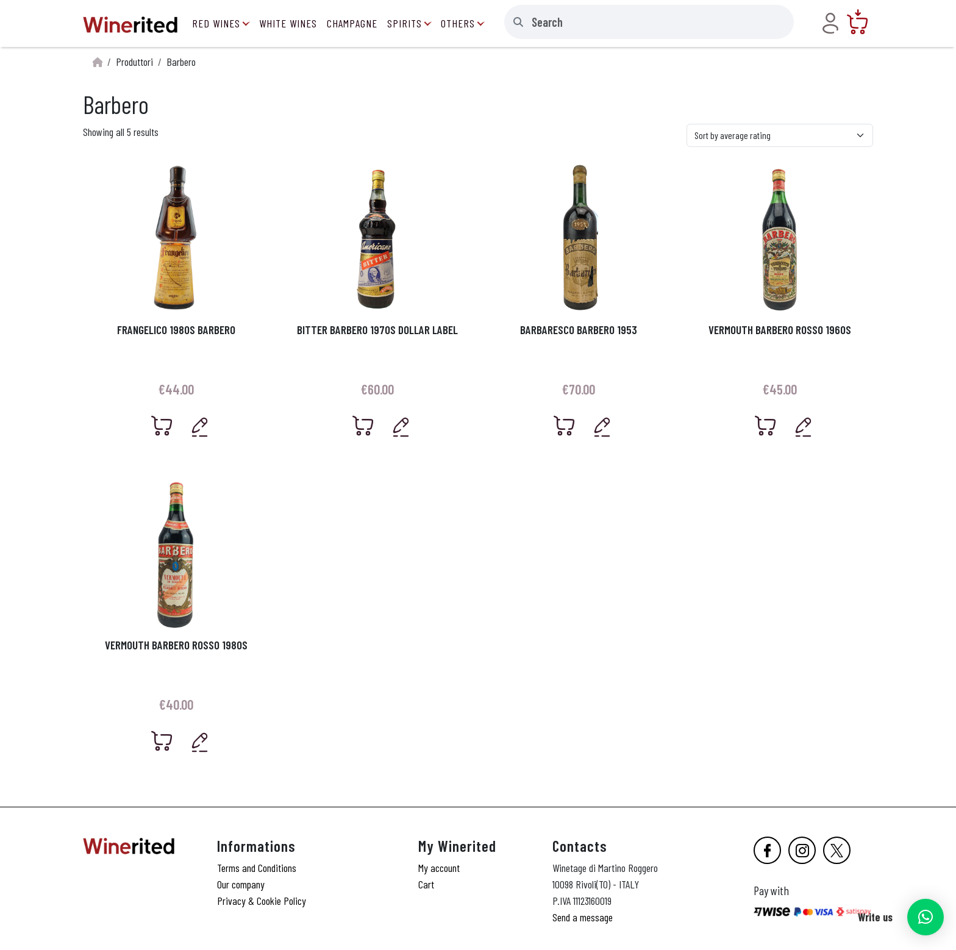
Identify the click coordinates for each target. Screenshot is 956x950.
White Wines (288, 23)
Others (458, 23)
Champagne (352, 23)
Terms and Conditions (256, 867)
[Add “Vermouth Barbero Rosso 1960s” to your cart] (765, 425)
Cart (426, 884)
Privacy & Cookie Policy (261, 900)
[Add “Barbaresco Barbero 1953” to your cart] (564, 425)
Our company (241, 884)
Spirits (404, 23)
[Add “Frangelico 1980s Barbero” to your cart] (162, 425)
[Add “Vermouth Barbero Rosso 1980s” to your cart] (162, 741)
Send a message (582, 917)
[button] (925, 917)
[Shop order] (780, 135)
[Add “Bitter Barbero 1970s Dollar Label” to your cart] (363, 425)
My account (439, 867)
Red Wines (216, 23)
